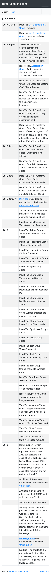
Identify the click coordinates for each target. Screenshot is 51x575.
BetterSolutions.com (14, 3)
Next (47, 571)
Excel (4, 12)
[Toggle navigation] (45, 4)
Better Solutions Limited (19, 571)
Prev (42, 571)
